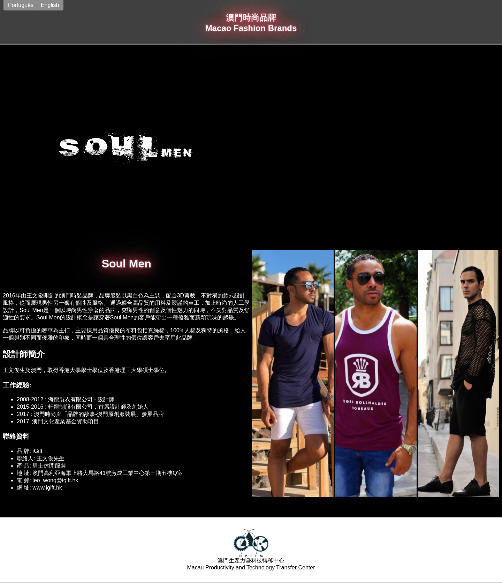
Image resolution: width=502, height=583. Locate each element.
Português (20, 5)
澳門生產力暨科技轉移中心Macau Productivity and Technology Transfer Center (251, 549)
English (50, 5)
